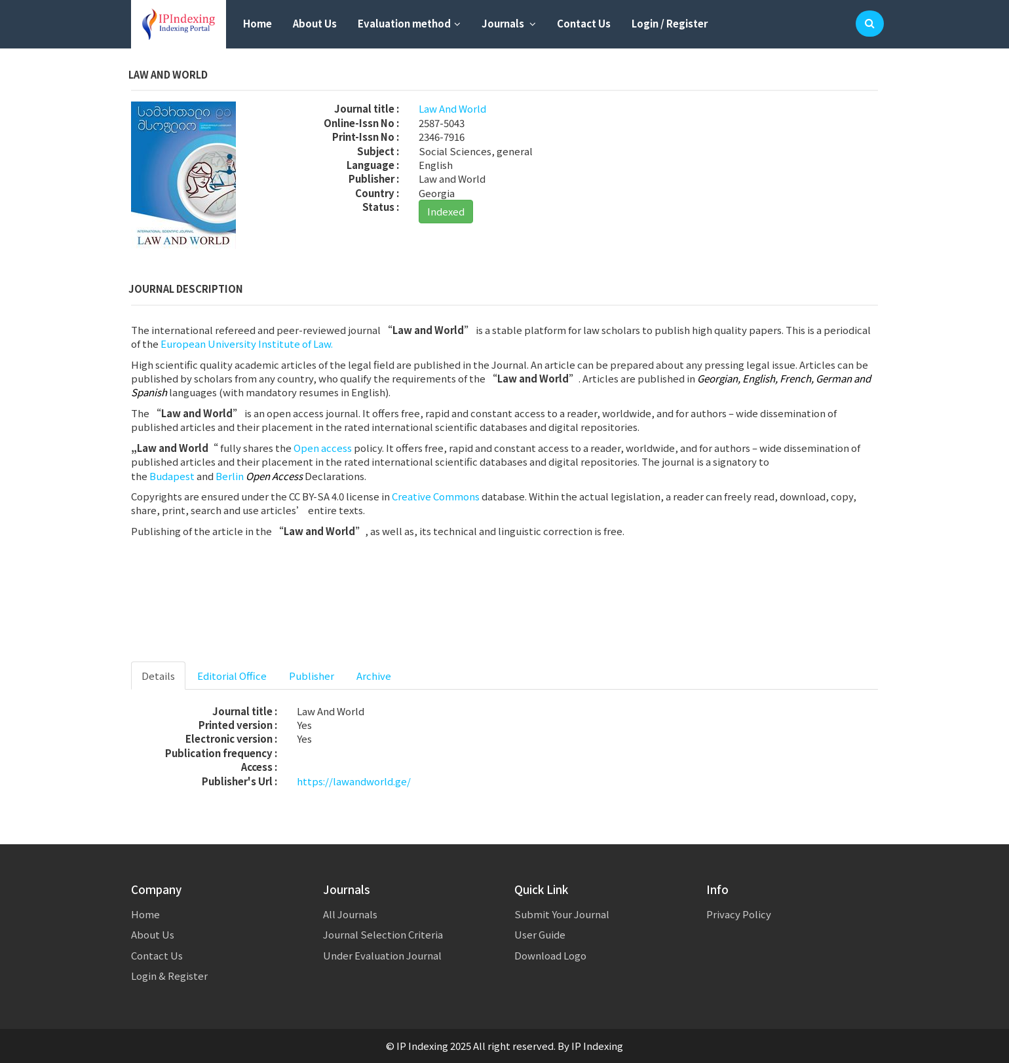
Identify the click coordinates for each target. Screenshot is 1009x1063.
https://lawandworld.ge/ (354, 781)
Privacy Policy (738, 914)
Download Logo (550, 955)
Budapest (172, 476)
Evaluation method (409, 23)
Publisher (311, 675)
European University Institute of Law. (247, 343)
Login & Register (169, 975)
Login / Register (670, 23)
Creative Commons (436, 496)
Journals (509, 23)
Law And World (452, 108)
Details (158, 675)
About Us (315, 23)
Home (257, 23)
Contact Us (584, 23)
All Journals (350, 914)
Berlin (230, 476)
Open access (323, 448)
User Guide (539, 934)
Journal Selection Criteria (383, 934)
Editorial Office (232, 675)
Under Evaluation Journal (382, 955)
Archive (373, 675)
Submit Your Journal (561, 914)
